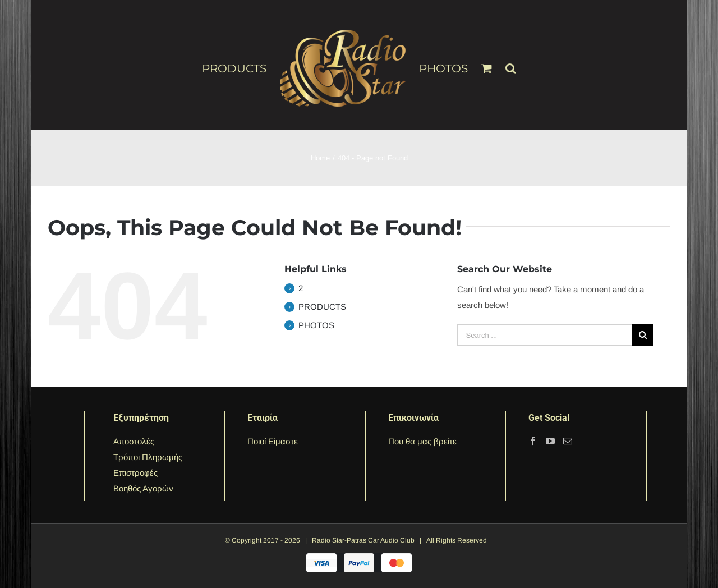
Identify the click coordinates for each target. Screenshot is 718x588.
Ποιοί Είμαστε (272, 441)
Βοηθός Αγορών (143, 488)
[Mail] (567, 441)
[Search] (510, 63)
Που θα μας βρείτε (422, 441)
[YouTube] (550, 441)
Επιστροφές (135, 472)
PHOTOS (316, 325)
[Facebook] (532, 441)
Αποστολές (133, 441)
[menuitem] (241, 67)
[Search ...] (544, 335)
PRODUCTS (322, 306)
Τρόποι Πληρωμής (147, 457)
